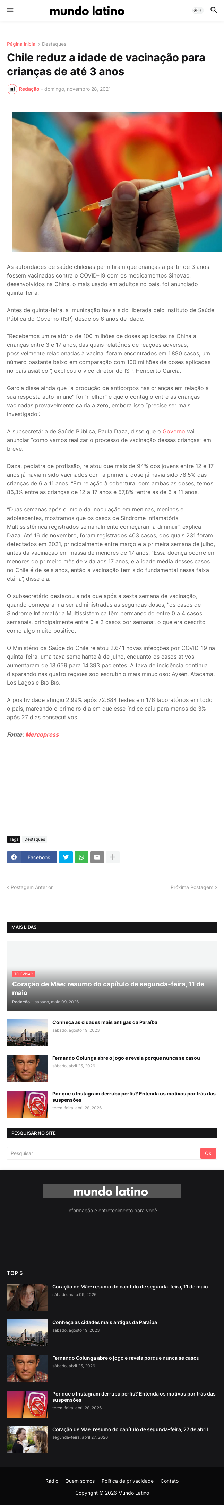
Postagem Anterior (32, 887)
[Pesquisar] (104, 1153)
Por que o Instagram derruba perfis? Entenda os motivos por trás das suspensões (134, 1097)
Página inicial (21, 44)
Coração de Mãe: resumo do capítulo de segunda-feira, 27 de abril (130, 1429)
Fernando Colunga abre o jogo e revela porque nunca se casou (126, 1058)
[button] (9, 10)
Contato (170, 1481)
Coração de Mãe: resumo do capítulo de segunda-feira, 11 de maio (130, 1287)
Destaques (54, 44)
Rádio (51, 1481)
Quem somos (80, 1481)
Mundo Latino (133, 1493)
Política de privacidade (128, 1481)
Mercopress (42, 734)
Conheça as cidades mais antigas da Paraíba (104, 1022)
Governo (174, 431)
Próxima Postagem (192, 887)
